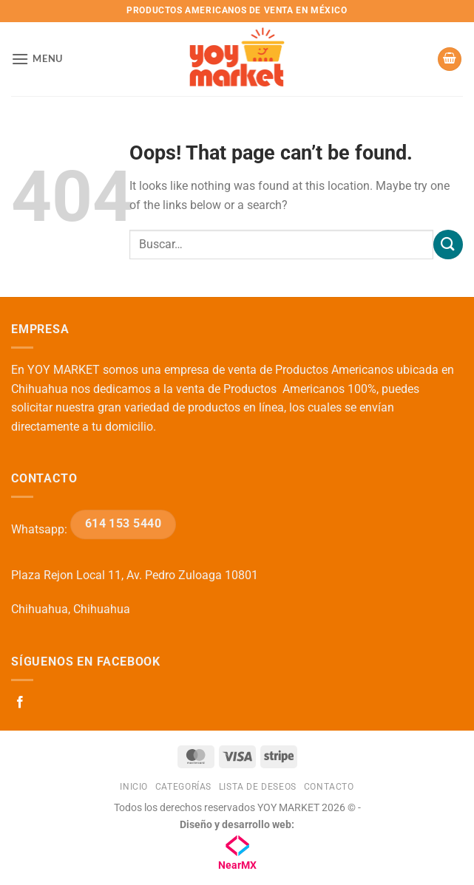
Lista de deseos (258, 787)
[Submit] (448, 244)
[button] (37, 59)
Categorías (183, 787)
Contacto (329, 787)
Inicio (134, 787)
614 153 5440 (123, 523)
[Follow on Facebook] (20, 702)
